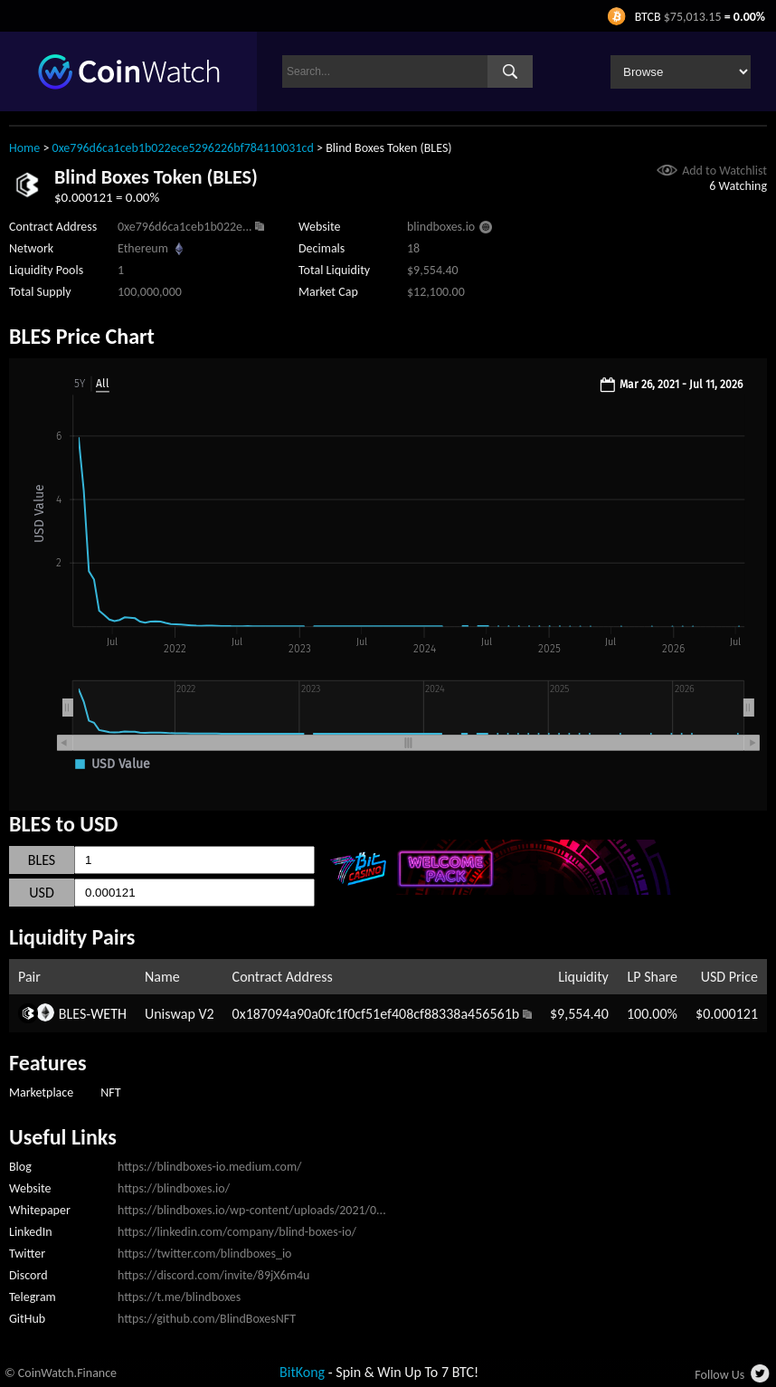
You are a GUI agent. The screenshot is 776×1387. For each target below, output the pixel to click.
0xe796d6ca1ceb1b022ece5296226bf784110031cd (183, 148)
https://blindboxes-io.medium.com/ (210, 1166)
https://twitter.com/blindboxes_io (204, 1253)
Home (24, 148)
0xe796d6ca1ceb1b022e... (185, 226)
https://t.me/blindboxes (179, 1297)
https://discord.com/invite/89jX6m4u (213, 1275)
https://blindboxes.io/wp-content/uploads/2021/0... (252, 1210)
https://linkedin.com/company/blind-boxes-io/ (237, 1232)
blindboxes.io (441, 226)
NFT (110, 1092)
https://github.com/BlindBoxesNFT (207, 1318)
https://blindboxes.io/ (174, 1188)
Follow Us (719, 1374)
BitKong (302, 1372)
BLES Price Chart (82, 336)
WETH (108, 1013)
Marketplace (41, 1092)
